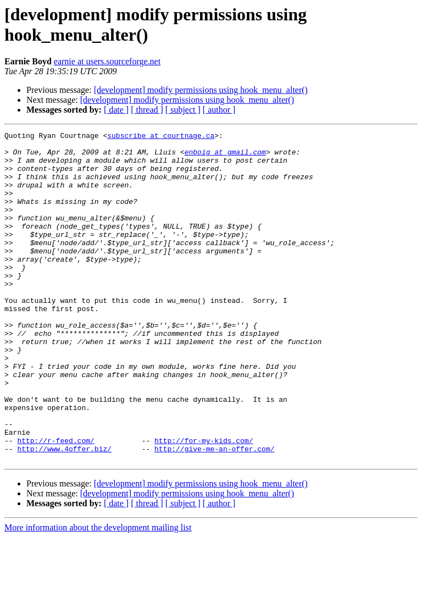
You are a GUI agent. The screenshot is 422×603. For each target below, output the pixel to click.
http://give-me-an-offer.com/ (214, 513)
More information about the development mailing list (97, 593)
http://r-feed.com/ (55, 503)
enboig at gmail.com (225, 157)
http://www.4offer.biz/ (64, 513)
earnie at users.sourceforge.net (107, 61)
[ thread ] (147, 109)
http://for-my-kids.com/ (203, 503)
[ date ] (116, 109)
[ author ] (219, 109)
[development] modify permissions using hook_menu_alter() (201, 90)
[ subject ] (183, 109)
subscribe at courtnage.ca (160, 137)
